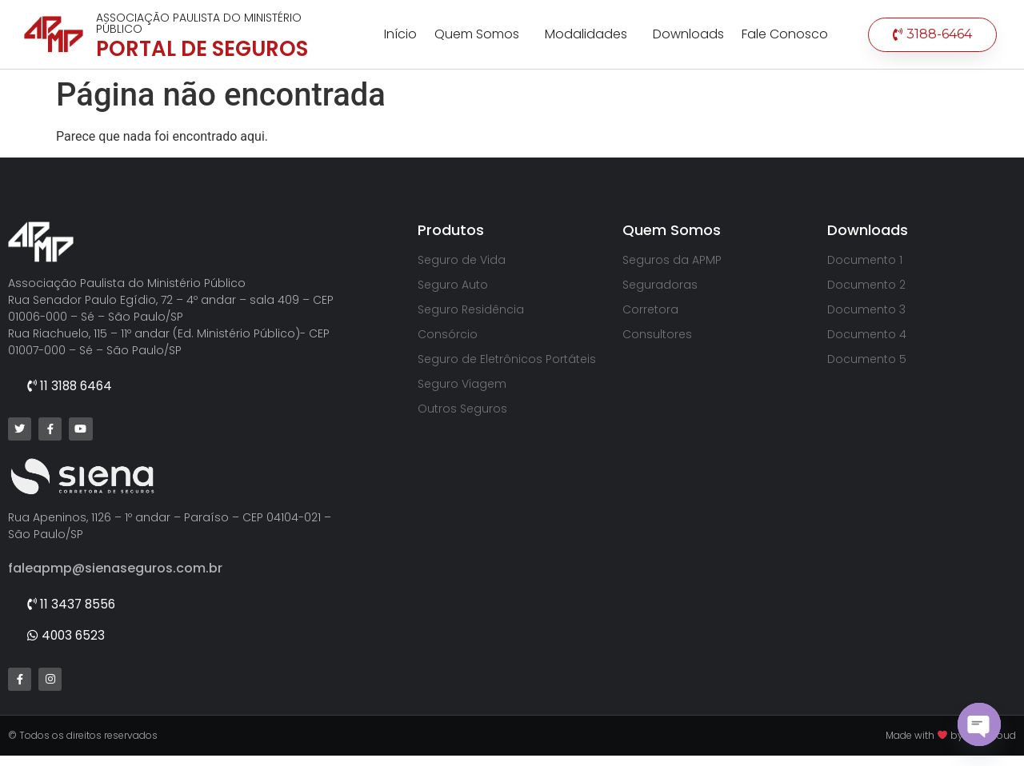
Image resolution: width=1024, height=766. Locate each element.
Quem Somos (480, 34)
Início (400, 34)
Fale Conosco (785, 34)
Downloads (688, 34)
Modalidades (590, 34)
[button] (932, 35)
